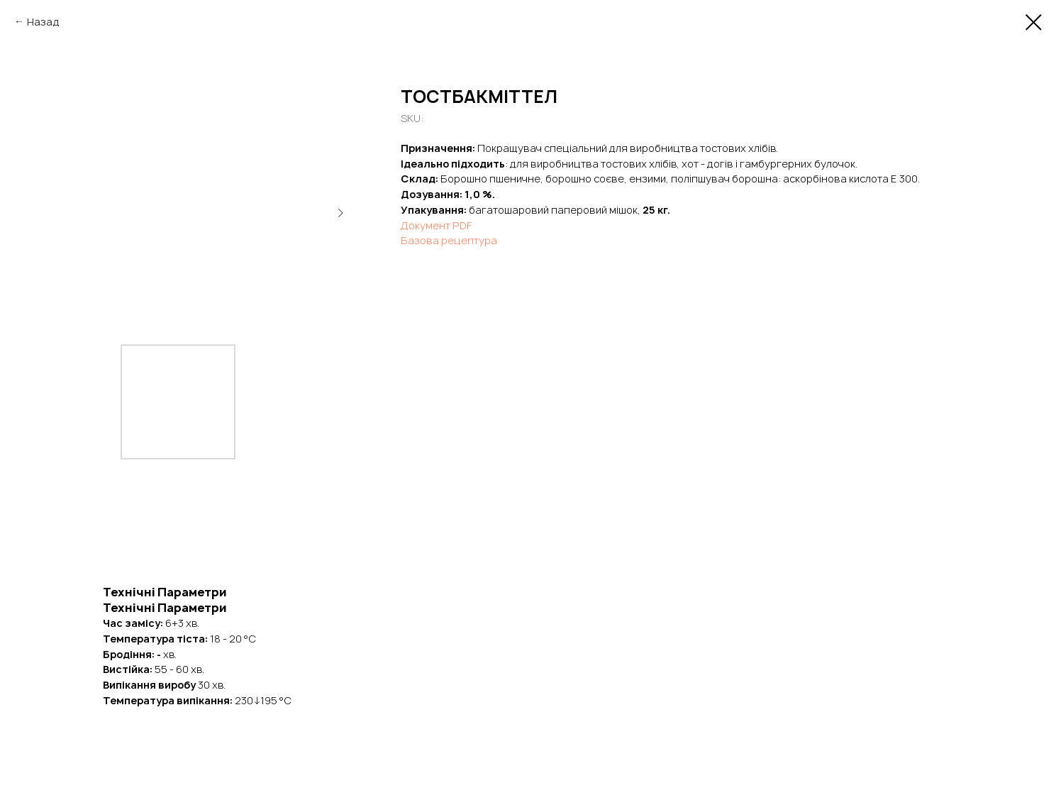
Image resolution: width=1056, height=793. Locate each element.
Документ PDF (436, 225)
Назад (43, 21)
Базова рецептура (449, 240)
